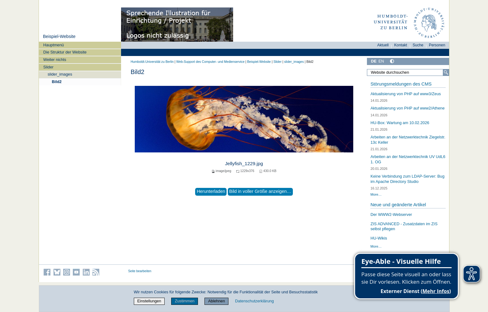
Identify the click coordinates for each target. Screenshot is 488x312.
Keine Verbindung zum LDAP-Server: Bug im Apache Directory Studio (407, 179)
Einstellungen (149, 301)
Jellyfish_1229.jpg (244, 163)
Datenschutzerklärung (254, 301)
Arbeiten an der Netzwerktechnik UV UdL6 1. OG (407, 159)
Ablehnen (216, 301)
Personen (437, 45)
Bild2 (57, 81)
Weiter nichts (54, 59)
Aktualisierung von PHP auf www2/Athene (407, 108)
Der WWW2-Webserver (391, 214)
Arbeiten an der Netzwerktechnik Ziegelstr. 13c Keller (407, 140)
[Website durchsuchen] (408, 72)
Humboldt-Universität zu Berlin (152, 61)
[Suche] (446, 72)
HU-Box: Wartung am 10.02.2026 (399, 122)
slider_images (60, 74)
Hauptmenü (53, 45)
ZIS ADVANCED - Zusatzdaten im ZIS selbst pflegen (403, 226)
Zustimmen (185, 301)
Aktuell (383, 45)
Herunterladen (211, 191)
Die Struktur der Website (65, 52)
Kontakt (400, 45)
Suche (418, 45)
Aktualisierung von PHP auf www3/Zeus (405, 93)
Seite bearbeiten (140, 271)
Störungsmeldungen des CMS (400, 83)
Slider (48, 67)
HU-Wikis (378, 238)
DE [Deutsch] (374, 61)
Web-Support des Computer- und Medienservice (210, 61)
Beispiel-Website (59, 36)
